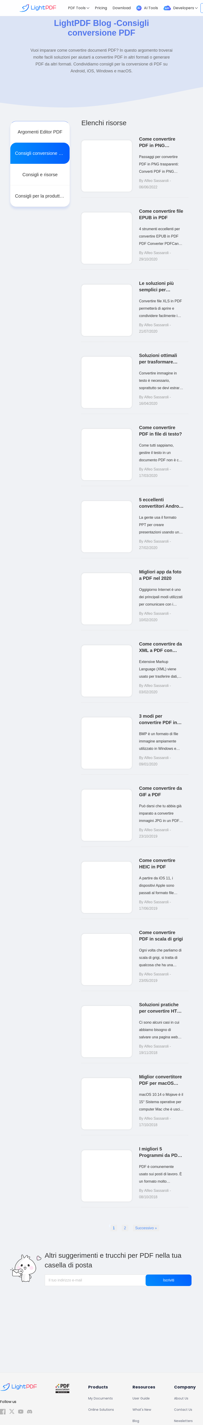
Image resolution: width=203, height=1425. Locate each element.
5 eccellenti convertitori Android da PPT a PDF (161, 503)
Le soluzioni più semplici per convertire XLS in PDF (158, 287)
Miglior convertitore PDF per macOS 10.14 (160, 1080)
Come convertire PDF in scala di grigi (161, 935)
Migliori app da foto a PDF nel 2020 (160, 575)
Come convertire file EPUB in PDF (161, 214)
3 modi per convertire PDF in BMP (158, 720)
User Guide (141, 1398)
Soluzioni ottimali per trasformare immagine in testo (158, 359)
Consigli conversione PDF (41, 153)
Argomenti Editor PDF (40, 131)
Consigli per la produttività (41, 195)
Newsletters (183, 1421)
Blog (136, 1421)
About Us (181, 1398)
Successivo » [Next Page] (146, 1228)
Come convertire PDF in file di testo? (160, 430)
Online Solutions (101, 1409)
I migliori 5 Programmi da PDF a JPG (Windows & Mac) (159, 1152)
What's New (142, 1409)
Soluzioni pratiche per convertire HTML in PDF (161, 1008)
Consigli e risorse (40, 174)
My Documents (100, 1398)
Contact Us (183, 1409)
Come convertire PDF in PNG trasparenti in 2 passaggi (157, 142)
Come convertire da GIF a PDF (160, 791)
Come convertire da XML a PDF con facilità (160, 647)
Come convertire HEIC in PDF (157, 863)
